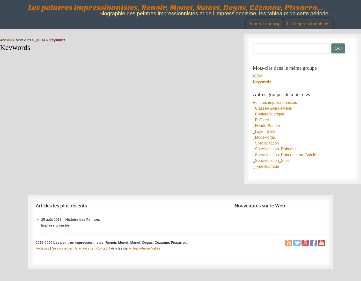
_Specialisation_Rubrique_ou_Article (284, 155)
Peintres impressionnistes (275, 102)
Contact (102, 248)
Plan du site (84, 248)
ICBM (258, 76)
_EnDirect (261, 120)
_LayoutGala (264, 131)
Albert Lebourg (264, 23)
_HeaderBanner (266, 126)
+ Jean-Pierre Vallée (145, 248)
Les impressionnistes (308, 23)
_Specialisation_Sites (271, 161)
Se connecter (62, 248)
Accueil (6, 40)
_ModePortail (264, 137)
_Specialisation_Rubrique (275, 149)
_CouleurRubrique (268, 114)
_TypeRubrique (266, 166)
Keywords (262, 82)
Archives (42, 248)
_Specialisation (266, 143)
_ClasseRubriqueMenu (272, 108)
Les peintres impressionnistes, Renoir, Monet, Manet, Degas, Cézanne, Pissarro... (175, 7)
